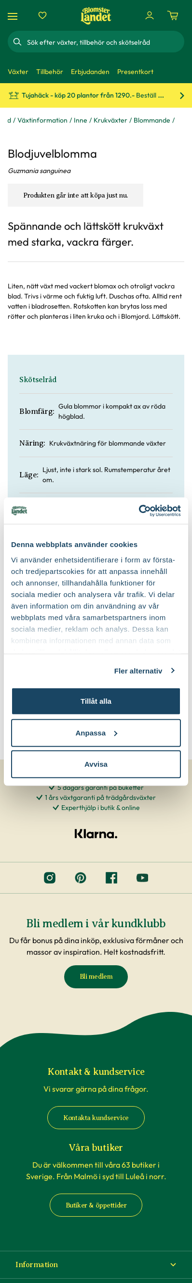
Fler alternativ (138, 670)
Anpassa (96, 732)
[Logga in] (149, 15)
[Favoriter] (42, 15)
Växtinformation (42, 120)
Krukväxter (110, 120)
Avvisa (96, 764)
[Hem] (96, 16)
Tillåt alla (96, 701)
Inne (80, 120)
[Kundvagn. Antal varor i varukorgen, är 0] (172, 15)
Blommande (152, 120)
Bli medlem (96, 976)
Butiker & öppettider (96, 1205)
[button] (96, 1264)
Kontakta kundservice (96, 1117)
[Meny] (14, 16)
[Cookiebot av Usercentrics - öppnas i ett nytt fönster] (138, 510)
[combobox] (104, 41)
